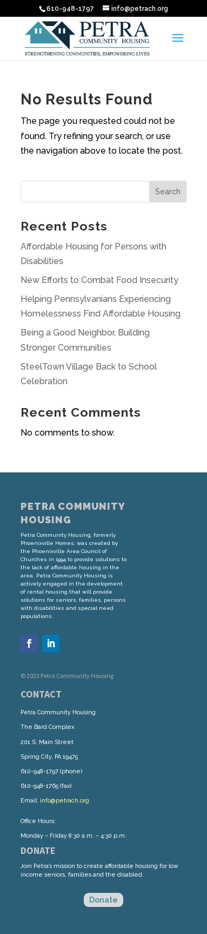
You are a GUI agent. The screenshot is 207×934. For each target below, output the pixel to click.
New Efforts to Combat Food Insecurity (99, 280)
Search (168, 191)
